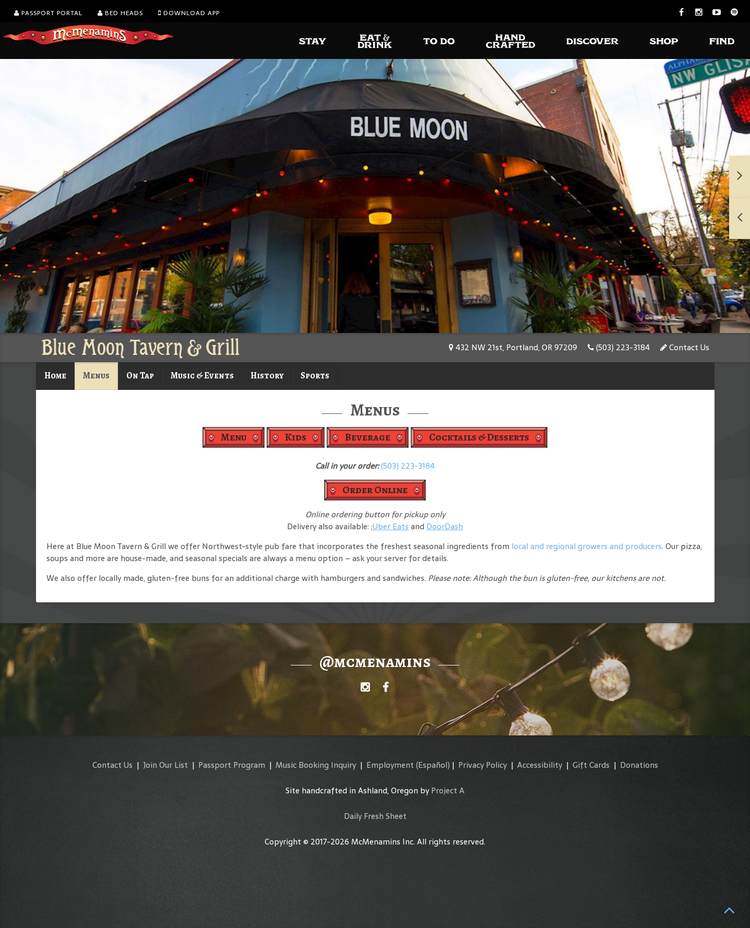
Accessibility (539, 764)
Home (55, 376)
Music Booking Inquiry (316, 764)
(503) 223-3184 (619, 347)
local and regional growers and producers (586, 546)
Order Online (375, 490)
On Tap (140, 376)
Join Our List (165, 764)
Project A (448, 790)
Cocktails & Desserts (479, 437)
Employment (390, 764)
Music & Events (202, 376)
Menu (233, 437)
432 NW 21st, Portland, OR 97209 (513, 347)
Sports (315, 376)
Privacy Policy (482, 764)
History (267, 376)
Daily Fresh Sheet (375, 816)
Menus (96, 376)
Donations (639, 764)
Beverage (367, 437)
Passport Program (231, 764)
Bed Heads (120, 13)
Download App (189, 13)
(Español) (433, 764)
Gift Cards (591, 764)
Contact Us (684, 347)
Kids (295, 437)
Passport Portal (48, 13)
